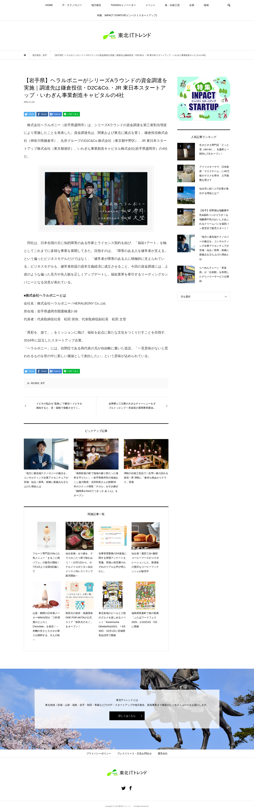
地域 (206, 5)
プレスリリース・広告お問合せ (134, 753)
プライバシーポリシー (98, 753)
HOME (49, 5)
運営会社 (163, 753)
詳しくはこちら (127, 715)
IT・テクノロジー (72, 5)
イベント (150, 5)
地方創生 (96, 5)
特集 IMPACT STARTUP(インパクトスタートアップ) (127, 15)
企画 (191, 5)
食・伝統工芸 (172, 5)
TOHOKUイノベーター (123, 5)
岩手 (43, 383)
